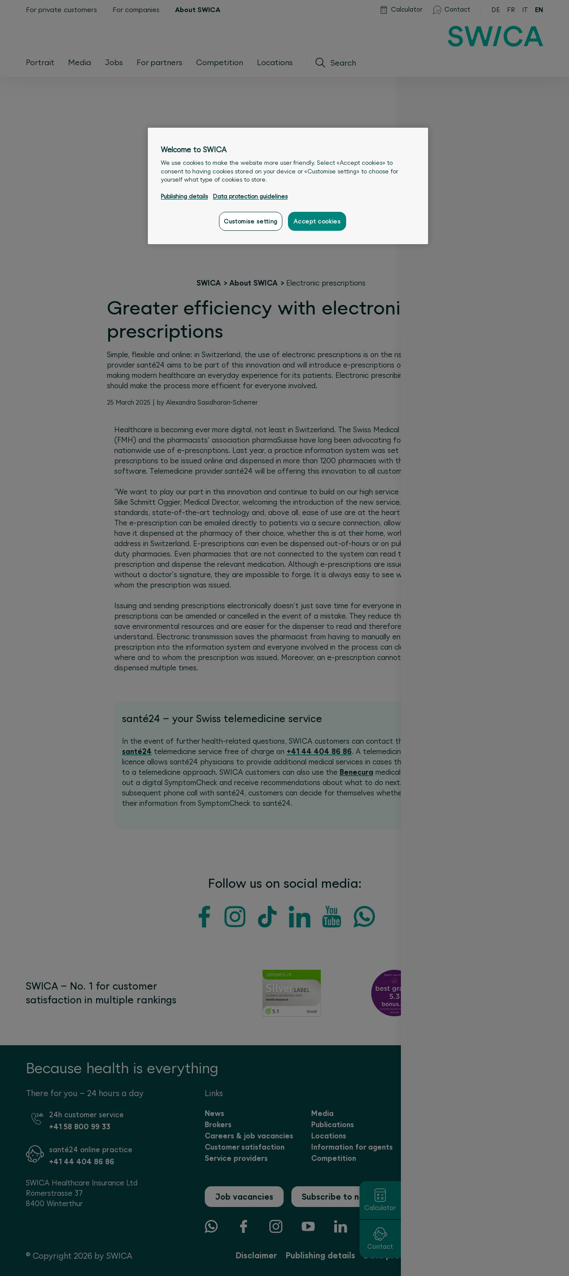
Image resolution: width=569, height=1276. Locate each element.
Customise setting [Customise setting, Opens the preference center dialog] (251, 221)
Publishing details (184, 196)
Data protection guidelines (250, 196)
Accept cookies (317, 221)
